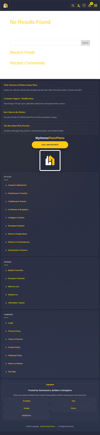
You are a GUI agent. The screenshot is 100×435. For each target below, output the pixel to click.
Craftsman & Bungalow (18, 209)
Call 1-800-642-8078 (50, 145)
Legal (10, 323)
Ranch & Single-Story (17, 234)
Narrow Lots (13, 286)
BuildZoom (26, 416)
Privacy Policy (14, 331)
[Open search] (72, 5)
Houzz (73, 408)
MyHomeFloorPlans (47, 426)
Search (85, 43)
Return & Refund (15, 363)
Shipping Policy (15, 355)
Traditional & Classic (17, 201)
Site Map (12, 372)
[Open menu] (95, 5)
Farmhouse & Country (17, 193)
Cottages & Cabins (16, 218)
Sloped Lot (13, 295)
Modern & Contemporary (19, 242)
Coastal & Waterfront (17, 185)
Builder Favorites (15, 270)
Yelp (73, 401)
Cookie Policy (14, 347)
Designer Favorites (16, 278)
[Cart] (89, 5)
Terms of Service (15, 339)
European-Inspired (16, 226)
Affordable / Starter (16, 303)
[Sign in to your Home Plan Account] (78, 5)
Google (26, 408)
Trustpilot (27, 401)
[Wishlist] (84, 5)
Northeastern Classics (17, 250)
